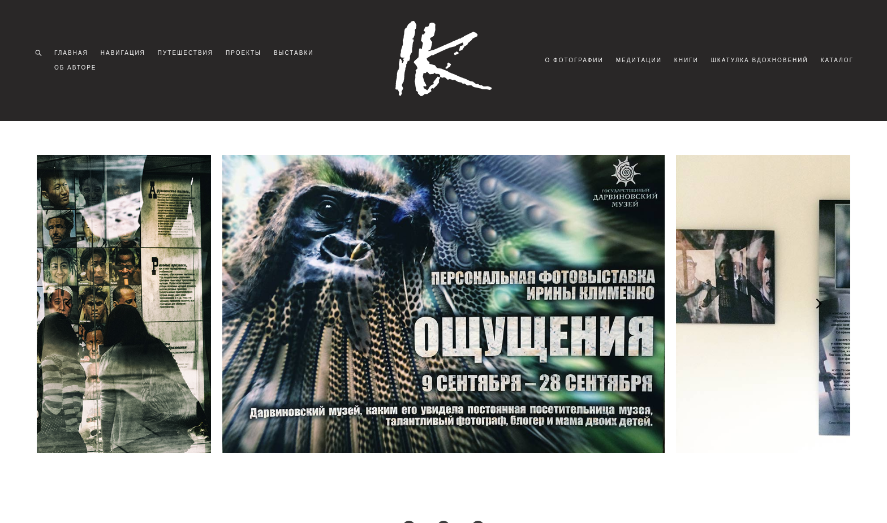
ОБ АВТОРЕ (79, 69)
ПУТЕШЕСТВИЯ (189, 54)
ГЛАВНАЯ (75, 54)
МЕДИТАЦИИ (681, 54)
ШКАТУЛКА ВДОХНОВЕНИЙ (801, 54)
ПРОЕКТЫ (247, 54)
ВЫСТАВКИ (297, 54)
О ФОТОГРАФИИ (616, 54)
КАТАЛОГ (833, 69)
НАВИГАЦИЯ (126, 54)
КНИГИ (728, 54)
